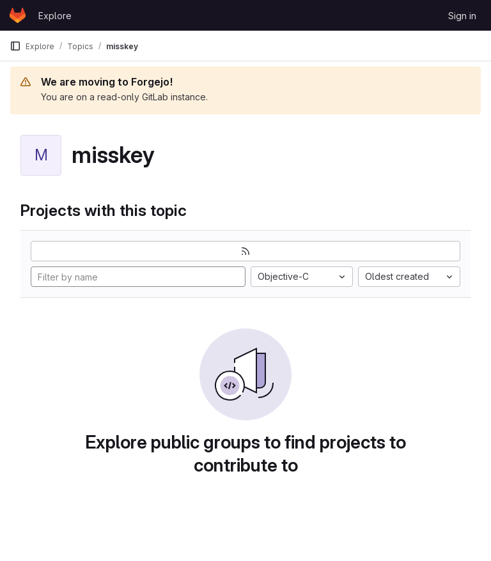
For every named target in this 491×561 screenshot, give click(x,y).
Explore (55, 15)
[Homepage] (17, 15)
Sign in (462, 15)
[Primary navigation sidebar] (15, 46)
